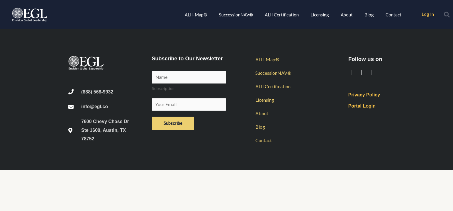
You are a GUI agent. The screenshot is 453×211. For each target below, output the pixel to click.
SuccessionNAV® (236, 14)
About (347, 14)
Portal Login (362, 105)
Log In (428, 14)
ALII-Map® (196, 14)
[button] (447, 15)
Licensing (320, 14)
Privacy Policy (364, 94)
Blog (369, 14)
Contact (393, 14)
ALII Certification (282, 14)
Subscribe (173, 124)
